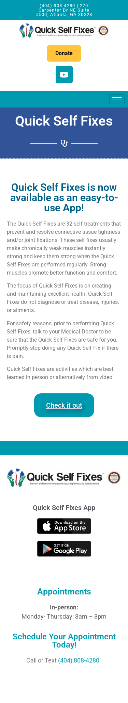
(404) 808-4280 (78, 660)
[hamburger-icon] (117, 99)
